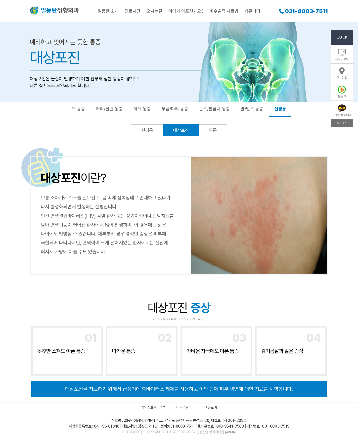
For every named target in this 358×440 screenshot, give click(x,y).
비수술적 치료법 (224, 11)
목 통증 (78, 108)
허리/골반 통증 (109, 108)
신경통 (280, 108)
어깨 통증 (142, 108)
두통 (213, 130)
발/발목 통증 (252, 108)
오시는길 (154, 11)
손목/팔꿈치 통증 (214, 108)
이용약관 (182, 407)
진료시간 (132, 11)
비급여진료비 (207, 407)
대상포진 (181, 130)
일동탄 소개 (108, 11)
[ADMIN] (230, 432)
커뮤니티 (252, 11)
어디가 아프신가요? (186, 11)
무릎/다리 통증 (175, 108)
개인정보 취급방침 (153, 407)
